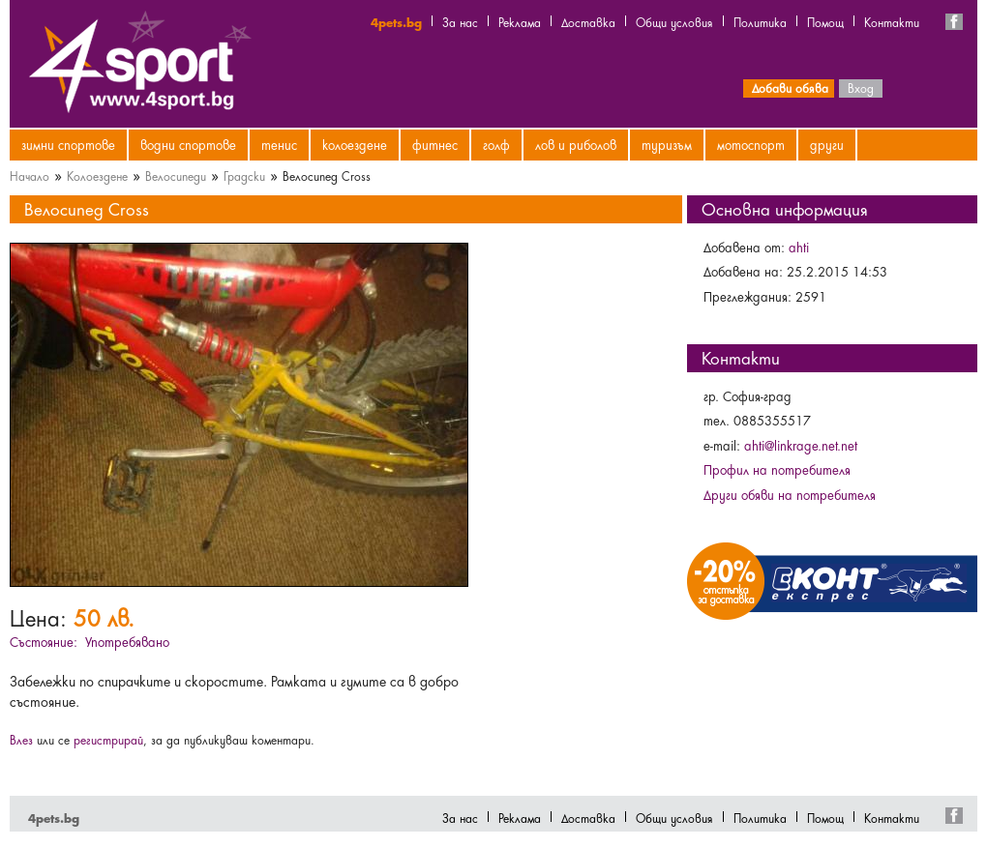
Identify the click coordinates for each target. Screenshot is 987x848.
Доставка (588, 21)
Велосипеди (175, 175)
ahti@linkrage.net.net (800, 444)
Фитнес (435, 144)
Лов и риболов (575, 144)
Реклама (519, 21)
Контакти (891, 21)
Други (827, 144)
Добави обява (790, 87)
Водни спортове (188, 144)
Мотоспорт (751, 144)
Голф (496, 144)
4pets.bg (396, 21)
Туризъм (667, 144)
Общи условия (674, 21)
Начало (29, 175)
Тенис (279, 144)
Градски (244, 175)
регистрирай (108, 738)
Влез (21, 738)
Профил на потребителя (777, 469)
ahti (799, 246)
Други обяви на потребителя (789, 494)
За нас (460, 21)
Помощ (825, 21)
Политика (760, 21)
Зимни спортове (68, 144)
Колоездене (354, 144)
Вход (861, 87)
